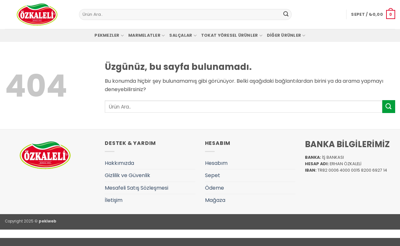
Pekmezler (109, 36)
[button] (373, 14)
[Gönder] (285, 14)
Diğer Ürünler (286, 36)
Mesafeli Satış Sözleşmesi (136, 188)
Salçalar (183, 36)
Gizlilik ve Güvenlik (127, 175)
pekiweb (47, 221)
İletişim (113, 200)
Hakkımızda (119, 163)
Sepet (212, 175)
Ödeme (214, 188)
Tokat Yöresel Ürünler (231, 36)
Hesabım (216, 163)
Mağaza (215, 200)
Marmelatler (146, 36)
